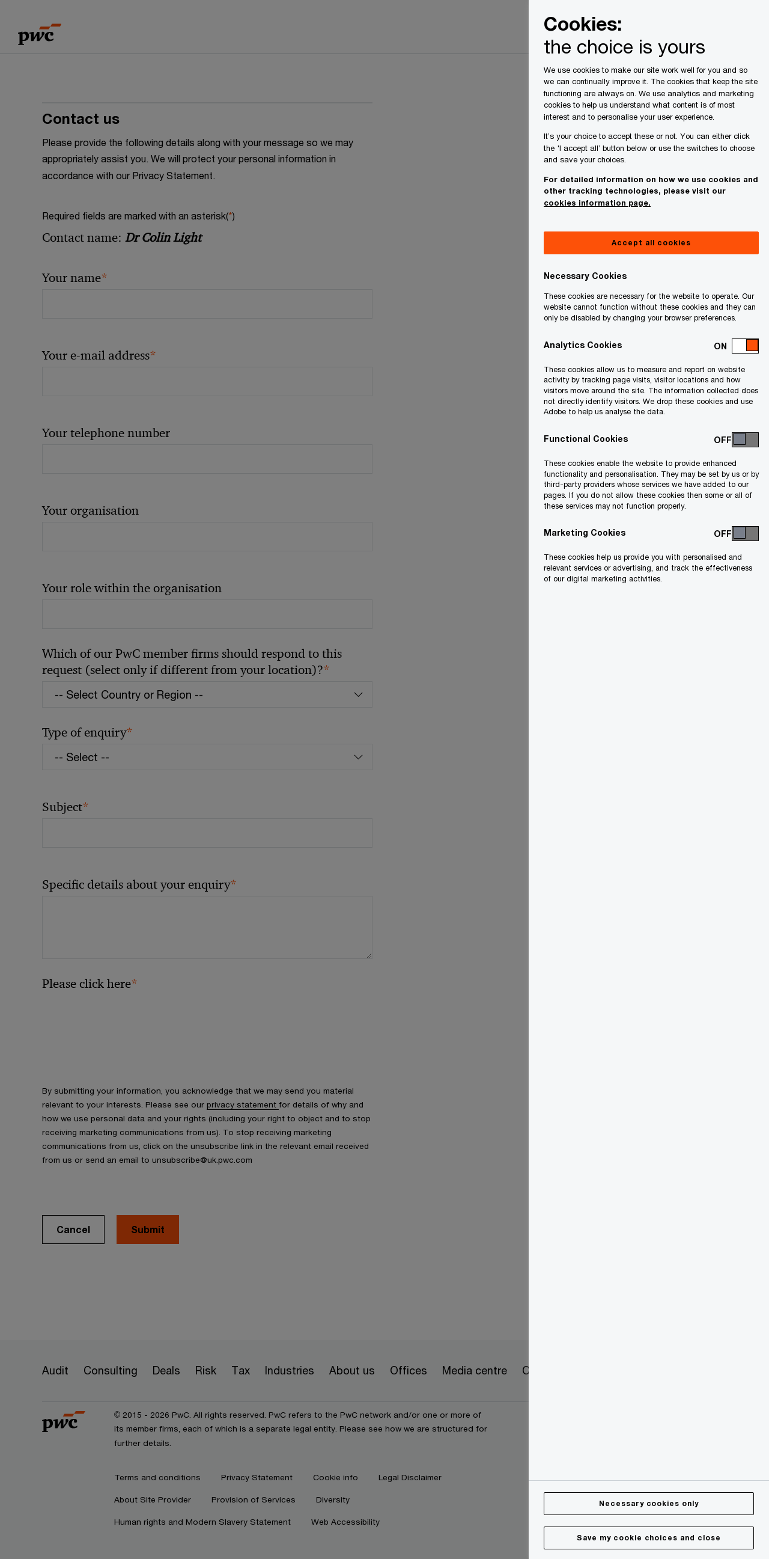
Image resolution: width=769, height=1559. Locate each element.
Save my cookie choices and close (649, 1537)
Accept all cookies (651, 242)
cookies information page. (597, 202)
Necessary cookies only (649, 1503)
